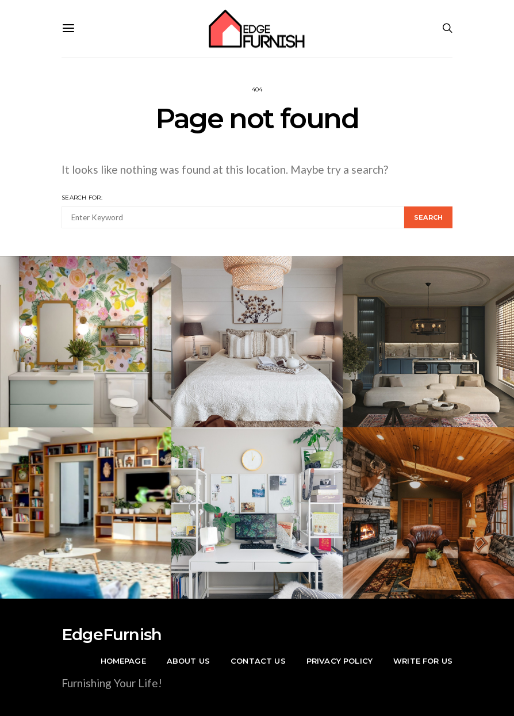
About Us (188, 660)
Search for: (82, 197)
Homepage (123, 660)
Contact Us (258, 660)
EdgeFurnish (112, 634)
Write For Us (422, 660)
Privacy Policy (339, 660)
